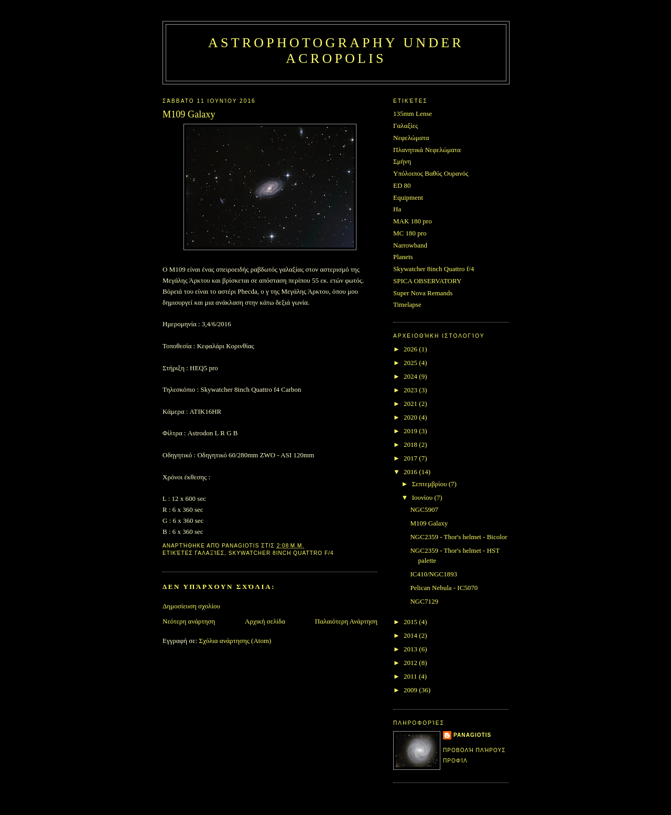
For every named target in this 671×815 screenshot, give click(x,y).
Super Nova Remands (422, 293)
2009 (411, 690)
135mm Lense (412, 113)
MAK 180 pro (412, 221)
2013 (411, 649)
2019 (411, 431)
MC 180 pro (410, 233)
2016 (411, 472)
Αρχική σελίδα (265, 621)
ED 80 (402, 185)
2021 (411, 404)
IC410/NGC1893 (433, 574)
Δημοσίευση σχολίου (191, 606)
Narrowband (410, 245)
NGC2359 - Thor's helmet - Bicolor (458, 537)
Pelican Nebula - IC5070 (444, 588)
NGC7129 (424, 601)
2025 (411, 363)
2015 (411, 622)
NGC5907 (424, 509)
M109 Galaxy (429, 523)
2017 (411, 458)
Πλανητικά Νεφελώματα (427, 150)
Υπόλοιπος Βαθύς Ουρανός (430, 173)
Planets (403, 257)
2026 (411, 349)
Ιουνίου (423, 497)
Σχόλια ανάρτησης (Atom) (235, 641)
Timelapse (407, 304)
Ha (397, 209)
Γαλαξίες (210, 553)
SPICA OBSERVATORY (427, 281)
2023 (411, 390)
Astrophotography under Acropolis (336, 50)
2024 (411, 376)
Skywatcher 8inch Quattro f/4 (281, 553)
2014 (411, 635)
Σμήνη (402, 161)
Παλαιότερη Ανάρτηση (346, 621)
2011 (411, 676)
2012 (411, 663)
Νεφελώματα (411, 138)
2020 (411, 417)
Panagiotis (472, 735)
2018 (411, 444)
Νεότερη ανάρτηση (189, 621)
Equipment (408, 197)
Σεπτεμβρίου (430, 484)
